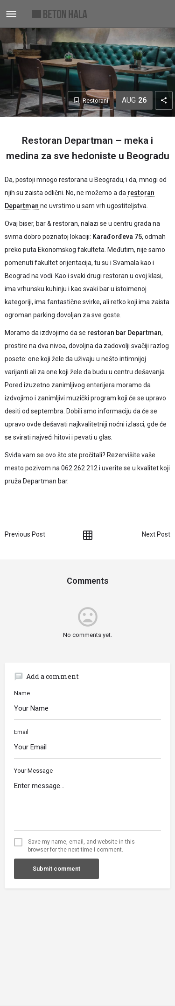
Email (21, 731)
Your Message (33, 770)
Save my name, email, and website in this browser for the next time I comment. (81, 845)
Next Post (156, 534)
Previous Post (25, 534)
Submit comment (56, 868)
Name (22, 693)
